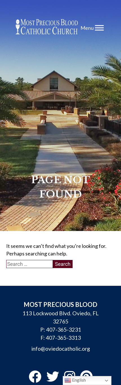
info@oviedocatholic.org (60, 348)
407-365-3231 (63, 329)
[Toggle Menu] (99, 27)
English (75, 380)
